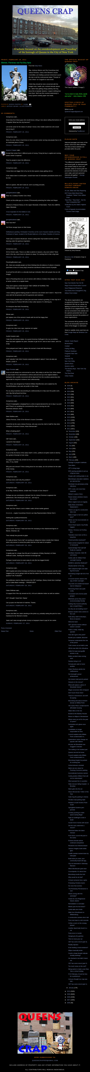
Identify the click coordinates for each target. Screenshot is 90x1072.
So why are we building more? (77, 609)
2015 (69, 417)
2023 (69, 394)
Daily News (38, 66)
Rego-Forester (10, 369)
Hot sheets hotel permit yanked (78, 679)
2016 (69, 414)
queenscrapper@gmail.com (45, 1060)
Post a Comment (6, 628)
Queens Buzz (69, 363)
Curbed (67, 346)
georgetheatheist (11, 193)
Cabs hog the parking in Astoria (78, 797)
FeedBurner (81, 131)
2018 (69, 408)
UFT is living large (74, 468)
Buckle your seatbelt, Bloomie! (77, 637)
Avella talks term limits (75, 909)
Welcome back (73, 622)
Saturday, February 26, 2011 (19, 483)
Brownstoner (69, 343)
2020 (69, 403)
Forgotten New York (71, 353)
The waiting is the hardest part (77, 749)
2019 (69, 406)
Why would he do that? (75, 877)
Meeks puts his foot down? (76, 906)
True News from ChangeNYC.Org (75, 290)
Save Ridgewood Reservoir (73, 288)
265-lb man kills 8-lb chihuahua (78, 648)
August (71, 443)
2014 (69, 420)
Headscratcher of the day (76, 566)
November (72, 434)
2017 (69, 411)
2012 (69, 426)
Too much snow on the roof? (77, 966)
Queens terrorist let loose (76, 752)
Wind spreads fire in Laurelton (77, 781)
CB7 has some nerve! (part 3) (77, 942)
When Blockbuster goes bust (77, 868)
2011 (69, 429)
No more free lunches (75, 886)
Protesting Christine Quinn (76, 883)
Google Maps (72, 332)
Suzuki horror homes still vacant (78, 823)
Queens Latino (69, 366)
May (70, 451)
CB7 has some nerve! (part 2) (77, 963)
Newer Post (4, 631)
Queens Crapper (15, 104)
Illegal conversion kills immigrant (78, 690)
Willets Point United (71, 293)
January (71, 988)
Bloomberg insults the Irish (76, 874)
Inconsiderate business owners (78, 773)
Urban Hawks (69, 376)
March (71, 457)
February (72, 460)
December (72, 431)
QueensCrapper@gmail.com (74, 111)
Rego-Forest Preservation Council (75, 285)
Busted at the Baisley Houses (77, 713)
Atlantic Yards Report (71, 341)
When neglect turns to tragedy (77, 502)
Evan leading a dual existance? (78, 947)
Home (32, 631)
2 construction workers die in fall (78, 917)
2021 (69, 400)
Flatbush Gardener (71, 351)
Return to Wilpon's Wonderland (78, 716)
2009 (69, 994)
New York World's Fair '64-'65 (74, 283)
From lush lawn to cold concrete (78, 920)
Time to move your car (75, 939)
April (70, 454)
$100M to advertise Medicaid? (77, 563)
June (70, 448)
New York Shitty (70, 361)
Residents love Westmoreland (77, 845)
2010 (69, 991)
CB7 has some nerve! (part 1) (77, 984)
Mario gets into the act (75, 789)
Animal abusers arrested (76, 765)
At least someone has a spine (77, 880)
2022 (69, 397)
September (72, 440)
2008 (69, 997)
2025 (69, 388)
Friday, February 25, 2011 (17, 132)
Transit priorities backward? (77, 540)
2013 (69, 423)
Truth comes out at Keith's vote (78, 645)
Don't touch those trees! (75, 693)
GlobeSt (67, 356)
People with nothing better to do (78, 476)
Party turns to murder (75, 933)
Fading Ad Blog (69, 348)
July (70, 445)
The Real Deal (69, 373)
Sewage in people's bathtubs (77, 462)
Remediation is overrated (76, 904)
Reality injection (73, 944)
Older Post (58, 631)
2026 (69, 385)
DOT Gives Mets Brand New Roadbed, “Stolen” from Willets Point (75, 195)
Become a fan (69, 257)
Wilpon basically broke (75, 950)
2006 (69, 1003)
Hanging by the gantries (75, 936)
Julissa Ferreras (25, 106)
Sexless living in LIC (74, 661)
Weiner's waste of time (75, 494)
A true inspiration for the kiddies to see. (18, 212)
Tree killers (71, 465)
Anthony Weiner (12, 106)
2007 (69, 1000)
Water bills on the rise (75, 711)
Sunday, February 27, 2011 (18, 623)
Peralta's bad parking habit (76, 800)
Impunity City (69, 358)
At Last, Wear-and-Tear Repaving (75, 190)
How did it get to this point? (76, 635)
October (71, 437)
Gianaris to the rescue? (75, 682)
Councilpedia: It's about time (77, 871)
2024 (69, 391)
